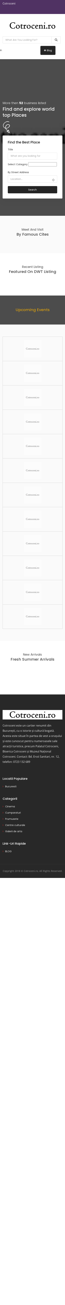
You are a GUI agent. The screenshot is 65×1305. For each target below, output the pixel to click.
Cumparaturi (13, 812)
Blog (48, 50)
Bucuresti (10, 786)
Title (10, 149)
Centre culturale (15, 825)
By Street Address (18, 172)
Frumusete (11, 819)
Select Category (18, 164)
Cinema (10, 806)
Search (32, 189)
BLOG (8, 851)
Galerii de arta (13, 831)
